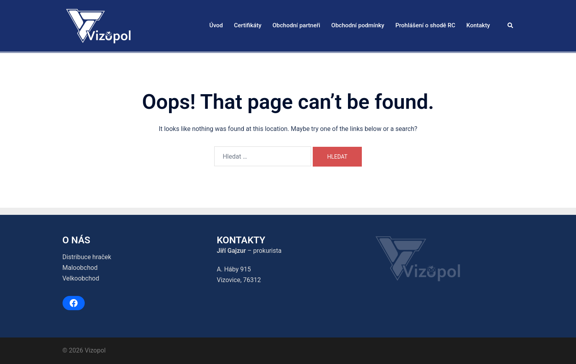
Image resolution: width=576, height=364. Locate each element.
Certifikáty (247, 25)
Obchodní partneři (296, 25)
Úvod (216, 25)
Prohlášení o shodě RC (425, 25)
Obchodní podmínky (357, 25)
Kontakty (478, 25)
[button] (511, 26)
